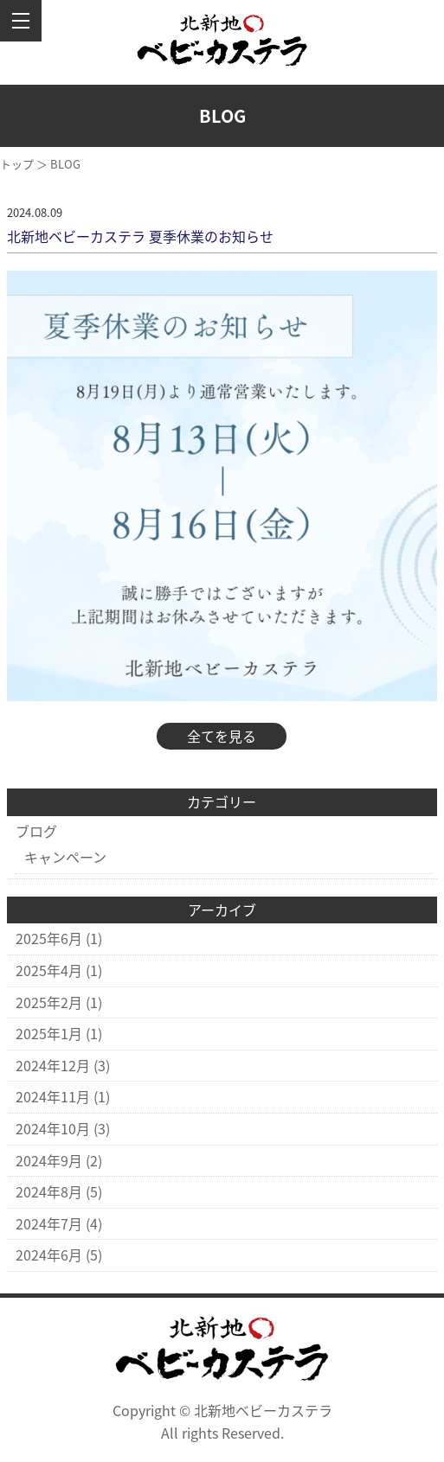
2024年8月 (49, 1191)
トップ (17, 164)
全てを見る (221, 735)
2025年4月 (49, 970)
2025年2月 (49, 1002)
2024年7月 (49, 1223)
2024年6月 (49, 1254)
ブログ (36, 830)
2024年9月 (49, 1160)
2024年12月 (53, 1065)
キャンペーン (65, 856)
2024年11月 (53, 1096)
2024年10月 (53, 1128)
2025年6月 (49, 938)
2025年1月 (49, 1033)
